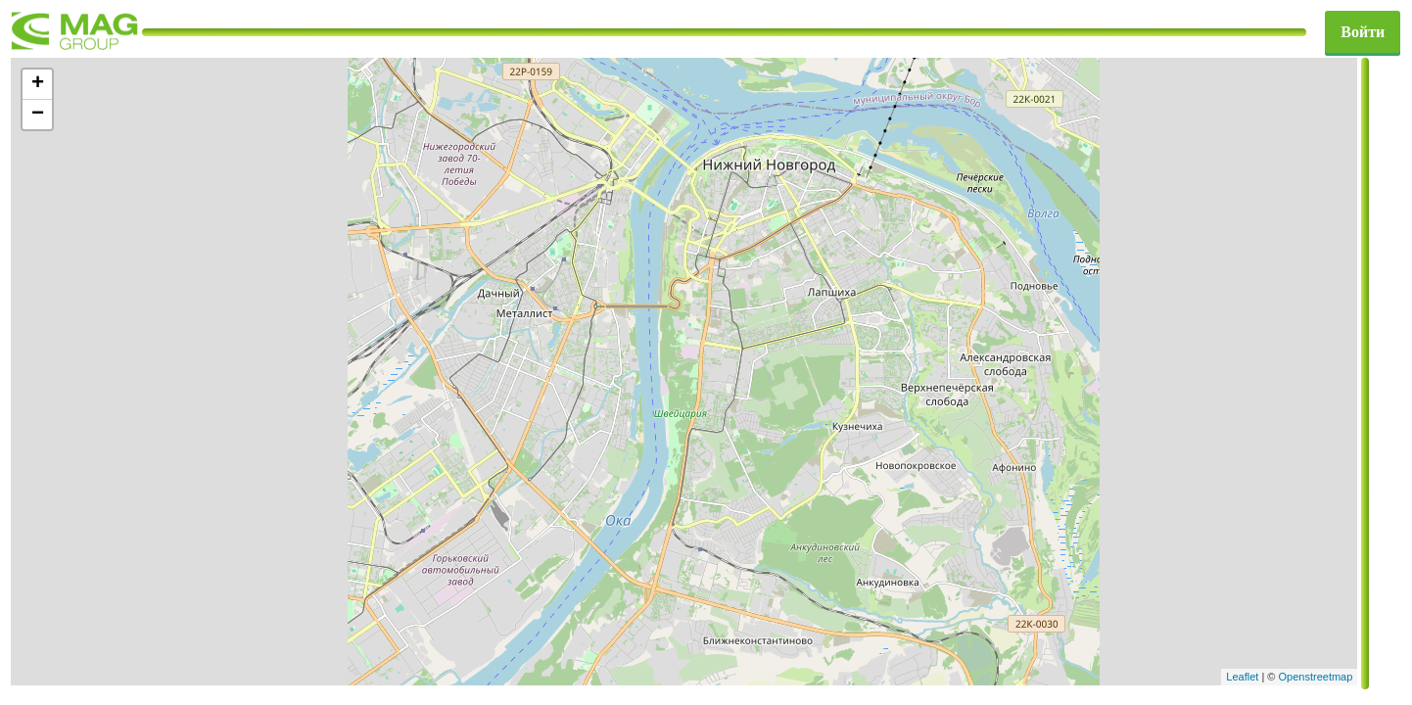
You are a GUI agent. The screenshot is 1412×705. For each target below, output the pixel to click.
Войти (1363, 32)
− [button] (37, 114)
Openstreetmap (1316, 676)
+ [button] (37, 84)
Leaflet (1242, 676)
